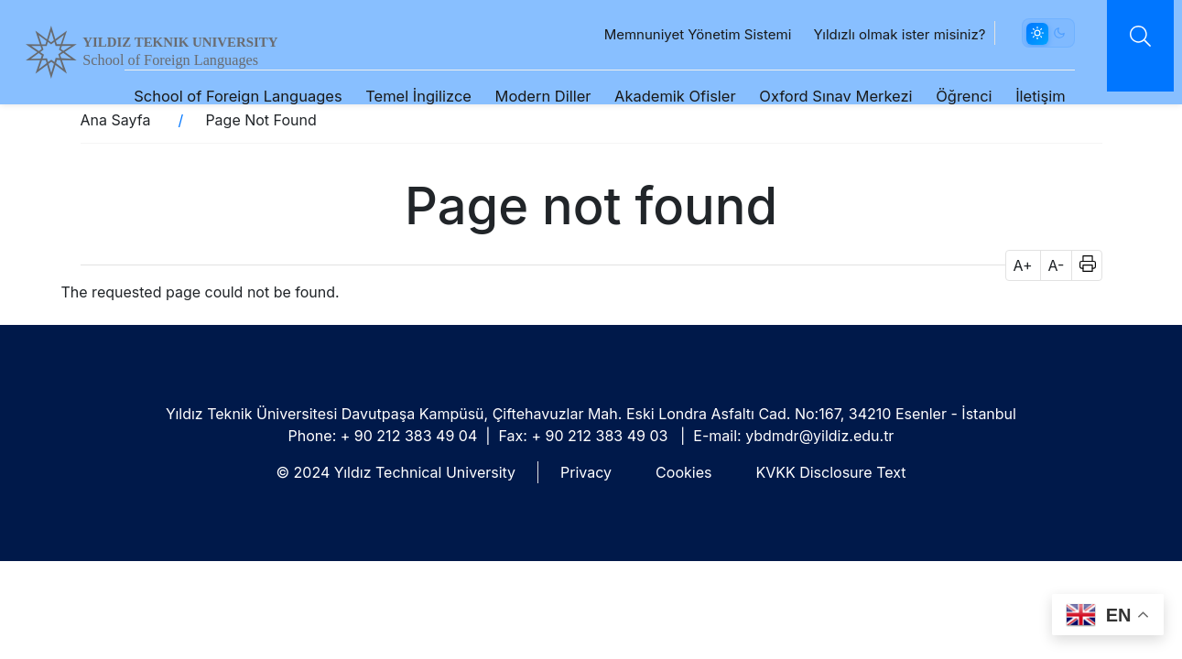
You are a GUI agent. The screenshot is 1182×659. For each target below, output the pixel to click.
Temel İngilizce (401, 101)
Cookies (683, 472)
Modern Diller (525, 101)
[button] (1081, 265)
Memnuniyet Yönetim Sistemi (680, 39)
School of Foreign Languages (168, 64)
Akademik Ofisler (657, 101)
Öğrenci (946, 101)
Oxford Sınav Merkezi (818, 101)
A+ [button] (1023, 265)
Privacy (586, 472)
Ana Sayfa (116, 120)
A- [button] (1056, 265)
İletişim (1023, 101)
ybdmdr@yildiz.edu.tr (819, 436)
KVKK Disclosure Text (830, 472)
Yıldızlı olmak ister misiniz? (882, 39)
